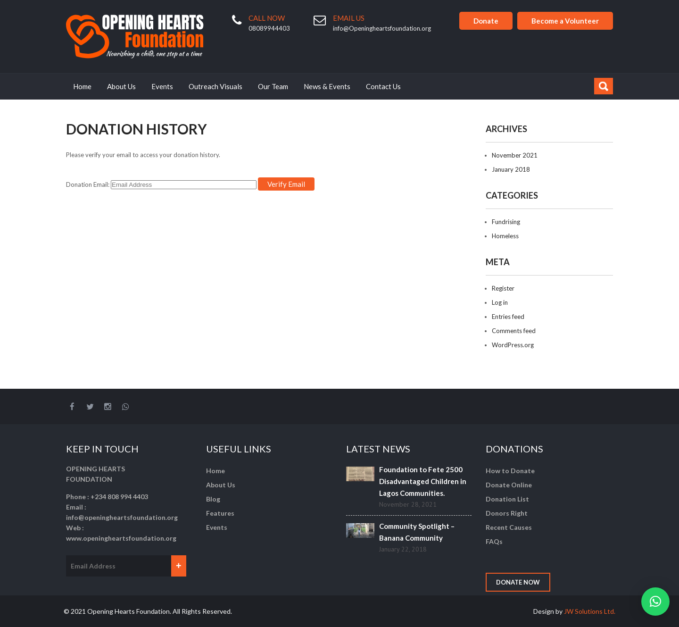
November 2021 (515, 155)
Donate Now (518, 582)
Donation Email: (87, 184)
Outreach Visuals (215, 86)
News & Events (327, 86)
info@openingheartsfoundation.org (122, 517)
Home (82, 86)
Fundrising (506, 222)
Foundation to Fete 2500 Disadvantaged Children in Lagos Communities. (422, 481)
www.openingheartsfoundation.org (121, 538)
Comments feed (514, 330)
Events (162, 86)
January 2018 (511, 169)
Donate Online (509, 485)
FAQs (494, 541)
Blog (213, 499)
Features (220, 513)
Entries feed (508, 316)
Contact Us (383, 86)
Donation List (507, 499)
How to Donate (510, 471)
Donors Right (507, 513)
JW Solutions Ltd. (589, 611)
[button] (655, 601)
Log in (500, 302)
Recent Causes (509, 527)
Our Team (273, 86)
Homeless (505, 236)
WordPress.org (513, 345)
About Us (121, 86)
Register (503, 288)
